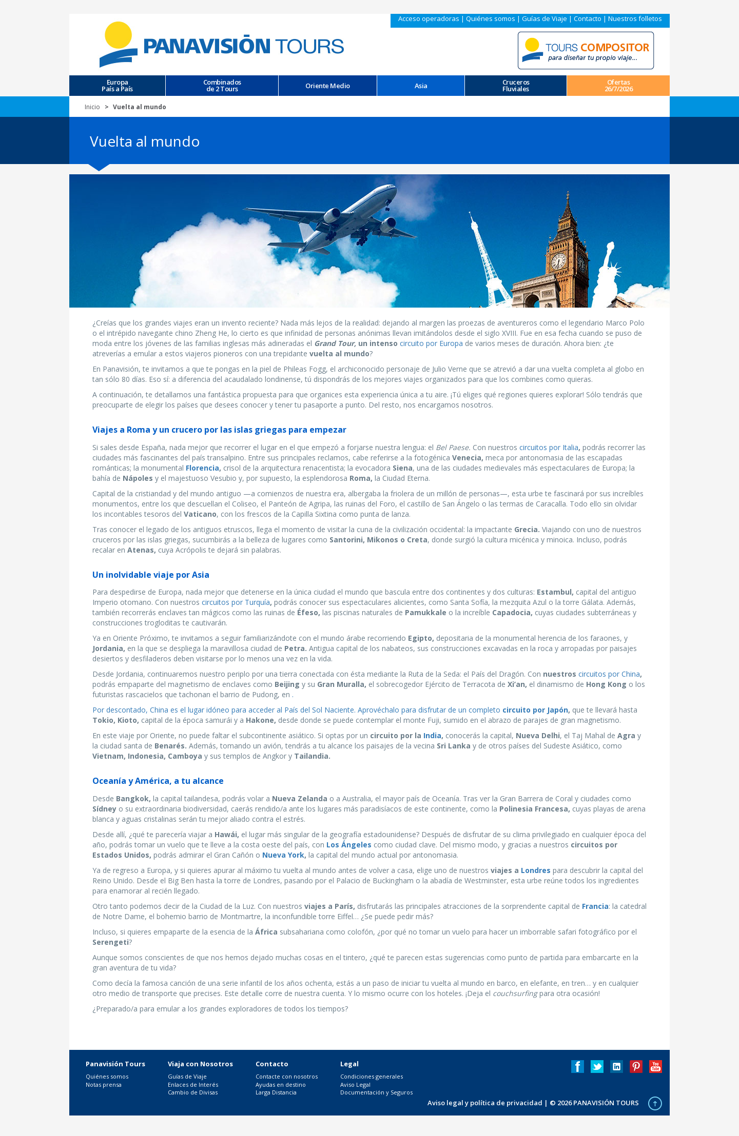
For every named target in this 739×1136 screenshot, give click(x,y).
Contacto (587, 18)
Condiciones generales (371, 1076)
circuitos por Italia (548, 447)
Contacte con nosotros (287, 1076)
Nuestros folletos (635, 18)
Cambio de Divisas (193, 1092)
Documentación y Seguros (376, 1092)
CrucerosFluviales (516, 85)
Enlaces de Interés (193, 1084)
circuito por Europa (431, 343)
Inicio (92, 107)
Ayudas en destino (281, 1084)
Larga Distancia (276, 1092)
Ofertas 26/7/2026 (619, 85)
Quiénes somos (490, 18)
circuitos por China (609, 674)
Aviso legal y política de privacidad (484, 1102)
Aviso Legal (355, 1084)
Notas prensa (104, 1084)
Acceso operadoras (428, 18)
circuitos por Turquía (236, 602)
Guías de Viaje (544, 18)
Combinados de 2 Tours (222, 85)
